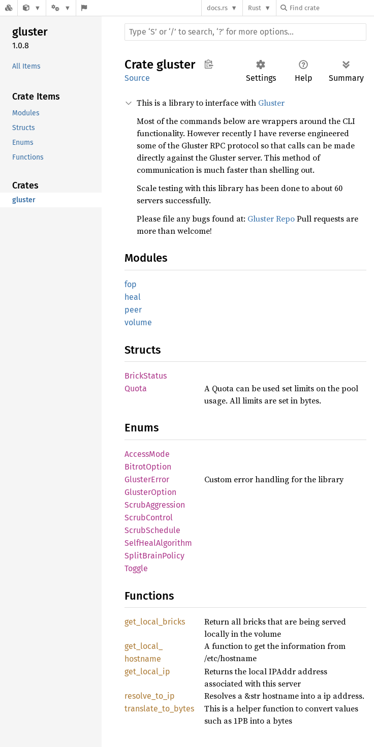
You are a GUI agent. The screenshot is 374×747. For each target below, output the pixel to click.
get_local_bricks (154, 622)
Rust (254, 8)
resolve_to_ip (149, 696)
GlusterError (146, 479)
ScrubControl (148, 517)
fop (130, 284)
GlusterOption (150, 492)
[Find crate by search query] (331, 8)
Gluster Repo (271, 218)
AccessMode (147, 454)
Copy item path (208, 64)
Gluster (271, 102)
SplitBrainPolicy (154, 556)
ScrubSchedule (152, 530)
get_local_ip (147, 671)
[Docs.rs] (8, 8)
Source (137, 78)
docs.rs (217, 8)
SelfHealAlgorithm (158, 543)
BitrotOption (147, 467)
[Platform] (61, 8)
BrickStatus (145, 376)
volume (138, 322)
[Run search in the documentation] (245, 32)
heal (132, 297)
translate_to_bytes (159, 708)
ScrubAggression (154, 505)
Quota (135, 388)
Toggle (136, 568)
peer (133, 310)
